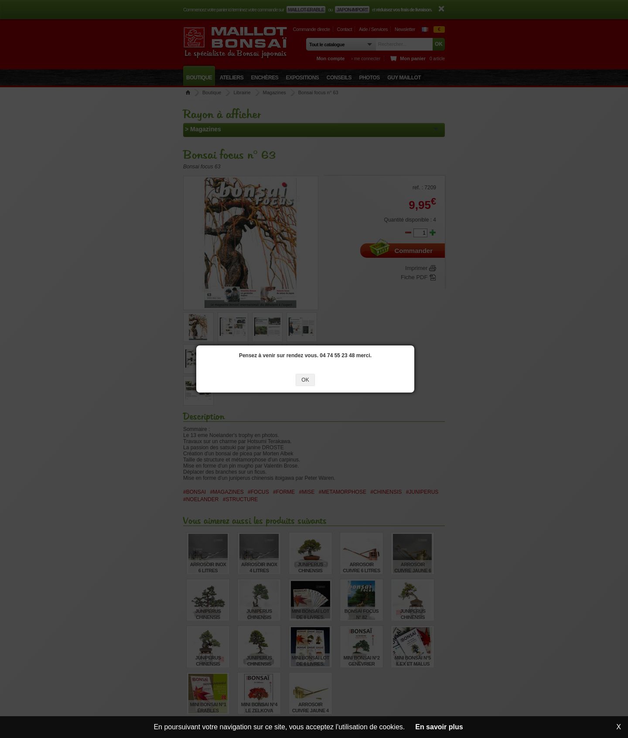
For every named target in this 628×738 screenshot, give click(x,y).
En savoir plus (439, 727)
